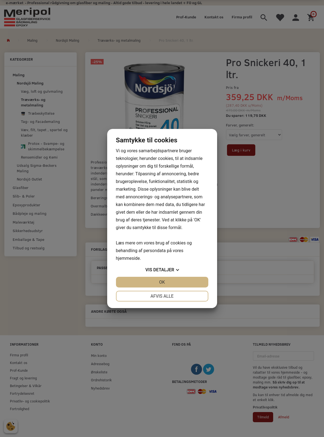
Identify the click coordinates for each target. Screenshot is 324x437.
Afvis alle (161, 296)
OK (162, 282)
